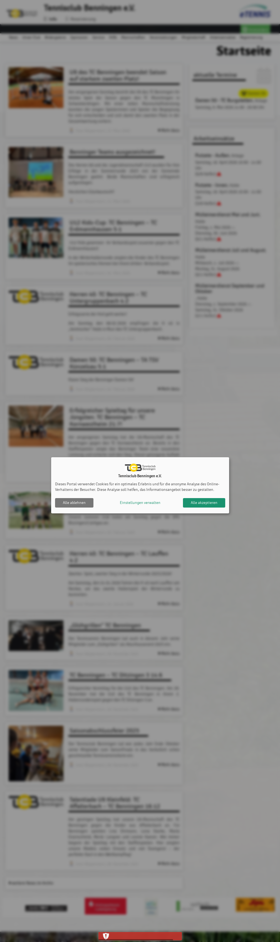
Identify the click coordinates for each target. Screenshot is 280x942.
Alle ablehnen (74, 503)
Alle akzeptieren (204, 503)
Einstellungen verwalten (140, 503)
